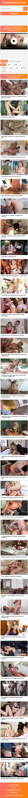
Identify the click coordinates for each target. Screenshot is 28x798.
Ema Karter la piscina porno (8, 256)
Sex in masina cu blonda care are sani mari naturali (12, 658)
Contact (14, 792)
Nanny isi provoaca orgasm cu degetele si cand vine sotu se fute (14, 97)
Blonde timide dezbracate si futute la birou (12, 778)
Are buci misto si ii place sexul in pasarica (12, 517)
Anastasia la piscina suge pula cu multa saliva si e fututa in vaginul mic (13, 375)
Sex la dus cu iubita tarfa (8, 117)
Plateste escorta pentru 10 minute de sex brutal (14, 557)
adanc (9, 64)
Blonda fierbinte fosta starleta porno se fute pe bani (13, 477)
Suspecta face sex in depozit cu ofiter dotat (12, 759)
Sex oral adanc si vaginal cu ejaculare (11, 576)
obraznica (23, 67)
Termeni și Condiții (14, 790)
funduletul (4, 67)
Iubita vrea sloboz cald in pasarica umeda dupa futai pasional (13, 355)
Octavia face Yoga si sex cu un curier (11, 176)
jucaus (11, 67)
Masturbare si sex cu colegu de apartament (12, 678)
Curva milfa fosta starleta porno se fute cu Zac (13, 295)
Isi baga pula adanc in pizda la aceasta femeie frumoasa (13, 537)
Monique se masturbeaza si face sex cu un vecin (12, 596)
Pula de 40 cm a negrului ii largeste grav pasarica (12, 216)
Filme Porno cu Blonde (15, 61)
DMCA (14, 787)
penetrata (4, 71)
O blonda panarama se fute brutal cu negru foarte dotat (12, 315)
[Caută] (25, 9)
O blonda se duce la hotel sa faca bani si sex (13, 157)
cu (20, 64)
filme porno (14, 785)
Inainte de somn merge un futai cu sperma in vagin (13, 457)
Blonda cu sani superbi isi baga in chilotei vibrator (12, 718)
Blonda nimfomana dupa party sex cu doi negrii (14, 275)
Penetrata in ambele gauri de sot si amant (12, 497)
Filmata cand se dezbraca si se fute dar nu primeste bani (12, 617)
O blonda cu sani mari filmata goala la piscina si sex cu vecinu (14, 739)
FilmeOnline (14, 2)
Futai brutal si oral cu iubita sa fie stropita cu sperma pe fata (13, 396)
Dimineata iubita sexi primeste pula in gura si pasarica (13, 236)
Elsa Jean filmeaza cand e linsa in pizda (11, 195)
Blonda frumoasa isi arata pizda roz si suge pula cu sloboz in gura (14, 417)
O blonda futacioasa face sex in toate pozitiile (13, 437)
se (10, 71)
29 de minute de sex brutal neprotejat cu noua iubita (13, 637)
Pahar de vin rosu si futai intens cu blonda (12, 335)
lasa (17, 67)
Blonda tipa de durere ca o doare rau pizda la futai (13, 137)
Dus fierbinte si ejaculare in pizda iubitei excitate (12, 698)
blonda (15, 64)
